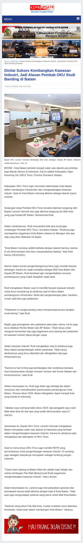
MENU (8, 19)
